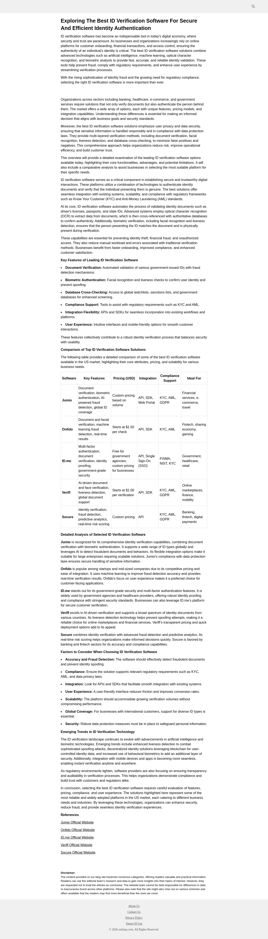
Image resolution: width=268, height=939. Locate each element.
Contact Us (134, 911)
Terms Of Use (134, 923)
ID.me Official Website (77, 837)
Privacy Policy (134, 917)
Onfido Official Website (78, 830)
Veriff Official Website (76, 845)
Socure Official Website (78, 852)
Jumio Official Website (77, 822)
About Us (134, 906)
